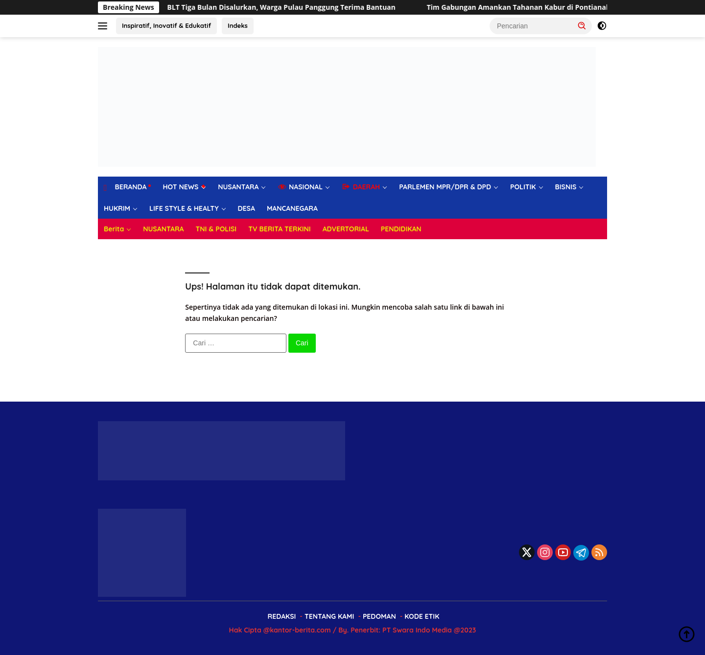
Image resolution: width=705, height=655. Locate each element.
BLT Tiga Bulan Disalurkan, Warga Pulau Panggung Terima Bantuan (290, 7)
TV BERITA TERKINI (279, 229)
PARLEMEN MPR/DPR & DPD (445, 186)
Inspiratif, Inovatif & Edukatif (166, 25)
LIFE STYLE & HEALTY (184, 208)
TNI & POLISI (216, 229)
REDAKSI (282, 616)
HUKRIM (117, 208)
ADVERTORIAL (346, 229)
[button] (582, 25)
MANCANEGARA (292, 208)
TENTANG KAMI (329, 616)
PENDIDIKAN (401, 229)
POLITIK (523, 186)
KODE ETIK (421, 616)
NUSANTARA (238, 186)
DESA (246, 208)
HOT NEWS (180, 186)
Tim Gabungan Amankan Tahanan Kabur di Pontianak (527, 7)
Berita (114, 229)
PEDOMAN (379, 616)
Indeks (238, 25)
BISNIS (566, 186)
